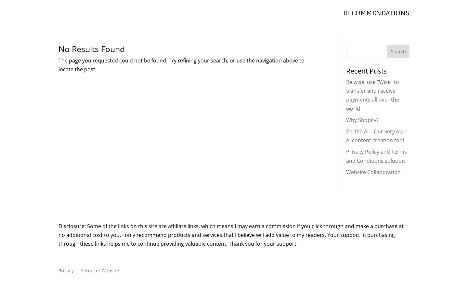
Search (398, 51)
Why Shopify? (362, 120)
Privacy (66, 271)
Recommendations (377, 14)
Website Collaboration (373, 172)
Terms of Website (100, 271)
